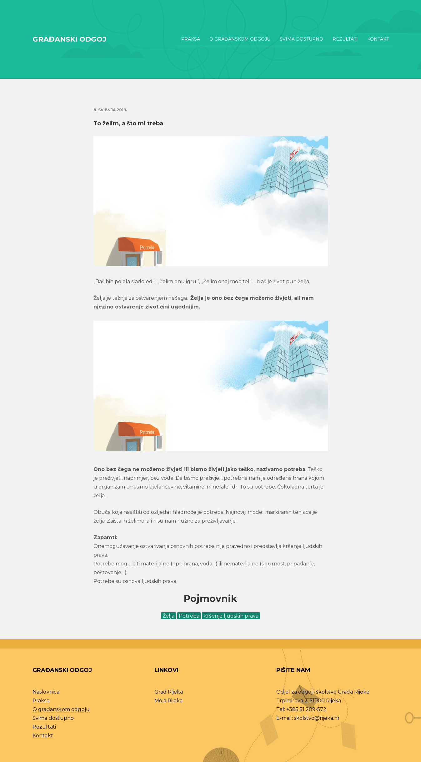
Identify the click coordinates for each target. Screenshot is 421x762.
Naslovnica (46, 692)
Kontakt (378, 39)
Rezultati (345, 39)
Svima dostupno (301, 39)
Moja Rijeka (168, 701)
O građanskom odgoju (239, 39)
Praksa (190, 39)
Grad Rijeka (168, 692)
